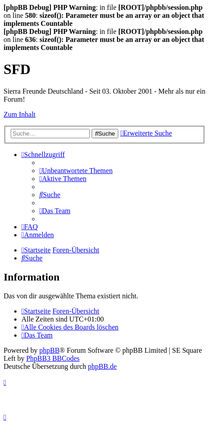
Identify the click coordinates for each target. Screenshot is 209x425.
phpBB (49, 350)
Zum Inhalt (20, 114)
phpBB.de (102, 366)
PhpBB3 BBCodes (53, 358)
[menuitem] (76, 170)
